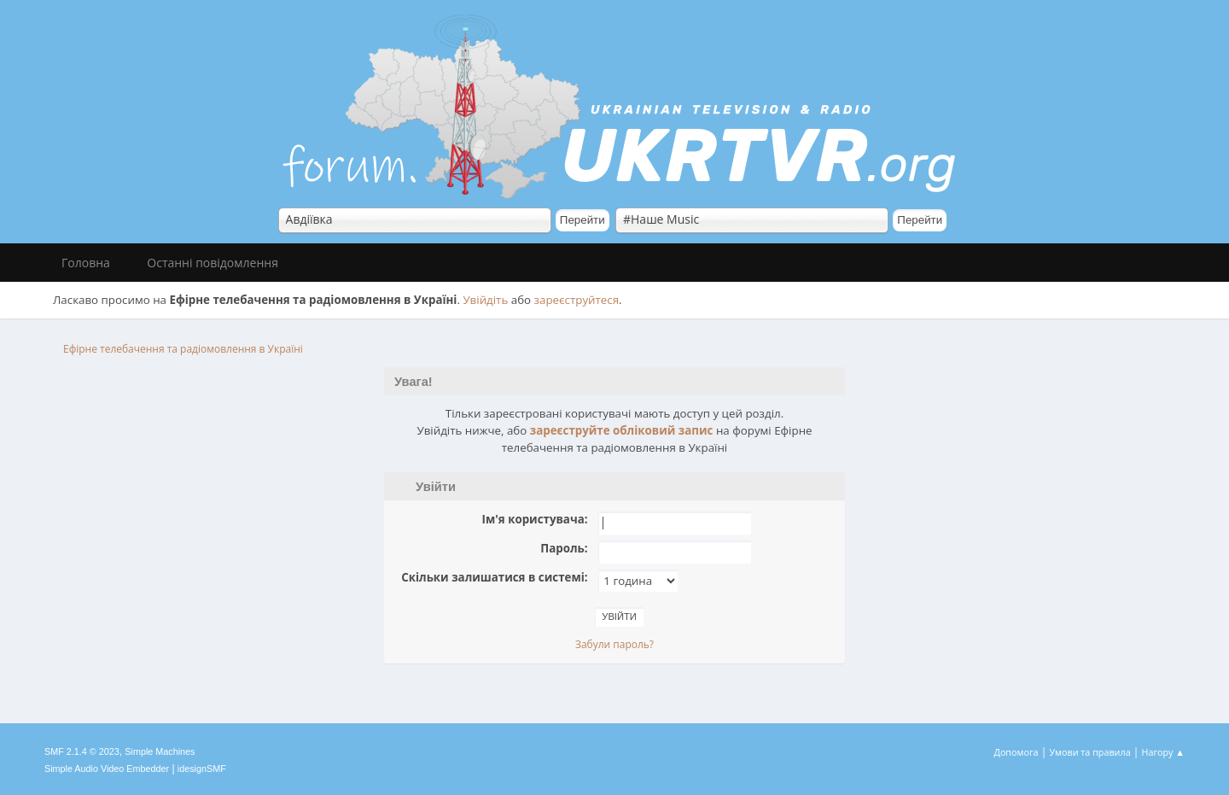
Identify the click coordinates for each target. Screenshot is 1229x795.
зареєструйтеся (577, 299)
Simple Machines (160, 751)
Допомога (1016, 751)
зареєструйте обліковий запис (622, 430)
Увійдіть (485, 299)
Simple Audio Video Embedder (106, 768)
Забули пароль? (614, 644)
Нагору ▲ (1163, 751)
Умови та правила (1089, 751)
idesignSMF (202, 768)
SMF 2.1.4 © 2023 (81, 751)
